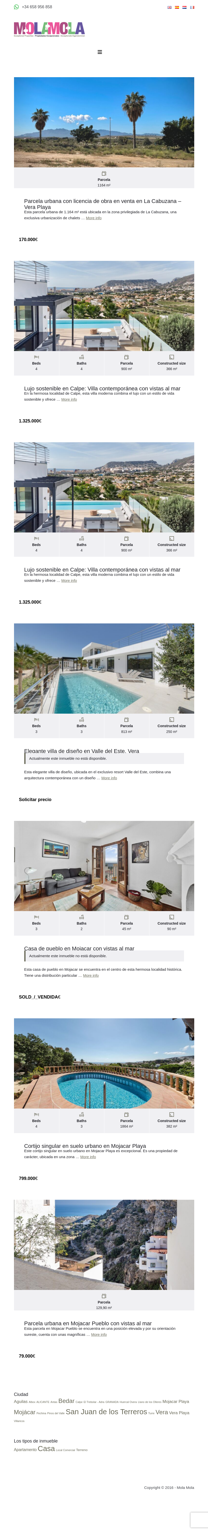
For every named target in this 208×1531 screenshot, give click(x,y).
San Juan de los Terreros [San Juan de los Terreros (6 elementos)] (106, 1442)
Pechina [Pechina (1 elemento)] (41, 1443)
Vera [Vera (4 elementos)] (161, 1442)
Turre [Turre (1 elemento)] (151, 1443)
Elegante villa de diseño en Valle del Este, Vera (81, 761)
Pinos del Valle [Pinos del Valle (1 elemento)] (56, 1443)
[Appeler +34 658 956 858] (33, 7)
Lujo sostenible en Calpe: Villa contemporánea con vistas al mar (102, 393)
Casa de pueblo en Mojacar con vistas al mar (79, 961)
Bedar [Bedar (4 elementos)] (66, 1431)
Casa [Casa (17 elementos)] (46, 1478)
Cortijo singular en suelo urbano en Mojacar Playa (85, 1161)
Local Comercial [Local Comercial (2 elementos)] (65, 1480)
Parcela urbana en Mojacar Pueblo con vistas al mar (88, 1341)
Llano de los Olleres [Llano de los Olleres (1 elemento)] (149, 1432)
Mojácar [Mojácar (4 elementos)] (25, 1442)
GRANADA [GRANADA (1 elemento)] (112, 1432)
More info (94, 220)
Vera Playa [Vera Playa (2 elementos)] (179, 1443)
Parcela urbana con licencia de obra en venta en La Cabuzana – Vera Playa (102, 206)
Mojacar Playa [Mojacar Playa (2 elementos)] (175, 1431)
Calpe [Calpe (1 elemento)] (79, 1432)
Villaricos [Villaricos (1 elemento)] (19, 1451)
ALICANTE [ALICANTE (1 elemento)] (43, 1432)
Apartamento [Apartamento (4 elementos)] (25, 1480)
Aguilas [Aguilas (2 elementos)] (21, 1431)
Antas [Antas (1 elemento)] (54, 1432)
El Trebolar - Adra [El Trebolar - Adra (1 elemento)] (94, 1432)
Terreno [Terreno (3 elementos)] (82, 1480)
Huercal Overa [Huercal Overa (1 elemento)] (128, 1432)
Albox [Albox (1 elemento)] (32, 1432)
